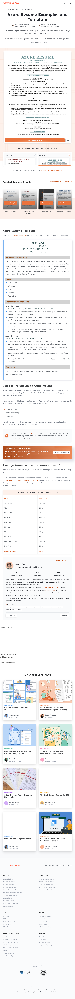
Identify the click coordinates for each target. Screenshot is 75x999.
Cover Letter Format (45, 890)
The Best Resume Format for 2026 (55, 795)
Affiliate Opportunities (10, 939)
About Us (6, 937)
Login (64, 3)
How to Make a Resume (10, 903)
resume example (20, 235)
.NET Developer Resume (28, 213)
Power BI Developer (64, 212)
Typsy (45, 587)
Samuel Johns (53, 24)
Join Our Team (7, 945)
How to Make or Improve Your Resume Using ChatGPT (17, 752)
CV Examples (7, 924)
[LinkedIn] (11, 615)
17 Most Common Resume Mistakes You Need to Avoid (52, 752)
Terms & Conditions (45, 916)
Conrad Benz (20, 564)
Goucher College (50, 590)
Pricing (5, 950)
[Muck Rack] (15, 615)
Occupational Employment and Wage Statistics (20, 480)
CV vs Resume (7, 927)
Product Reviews (8, 953)
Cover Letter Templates (46, 882)
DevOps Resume (26, 9)
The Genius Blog (8, 956)
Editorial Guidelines (45, 927)
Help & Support (44, 937)
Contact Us (42, 939)
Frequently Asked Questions (48, 945)
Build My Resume (62, 452)
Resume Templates (9, 882)
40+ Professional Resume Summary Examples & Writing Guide (53, 709)
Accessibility (43, 924)
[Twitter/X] (7, 615)
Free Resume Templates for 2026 (18, 839)
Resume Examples (12, 9)
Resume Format (8, 906)
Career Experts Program (11, 942)
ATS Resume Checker (10, 884)
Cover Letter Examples (46, 884)
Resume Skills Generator (11, 895)
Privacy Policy (43, 919)
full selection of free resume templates (51, 170)
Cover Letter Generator (46, 879)
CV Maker (6, 916)
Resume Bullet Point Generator (13, 892)
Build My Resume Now (34, 140)
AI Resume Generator (10, 887)
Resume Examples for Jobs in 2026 (17, 709)
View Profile (64, 615)
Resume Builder (8, 879)
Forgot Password (44, 942)
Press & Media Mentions (11, 947)
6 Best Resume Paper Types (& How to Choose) (18, 796)
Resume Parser (7, 898)
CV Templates (7, 919)
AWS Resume (46, 212)
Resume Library (53, 587)
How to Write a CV (9, 921)
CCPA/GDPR (43, 921)
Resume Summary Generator (12, 890)
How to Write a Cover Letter (48, 887)
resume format (34, 433)
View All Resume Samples (61, 182)
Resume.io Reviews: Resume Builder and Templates (52, 840)
